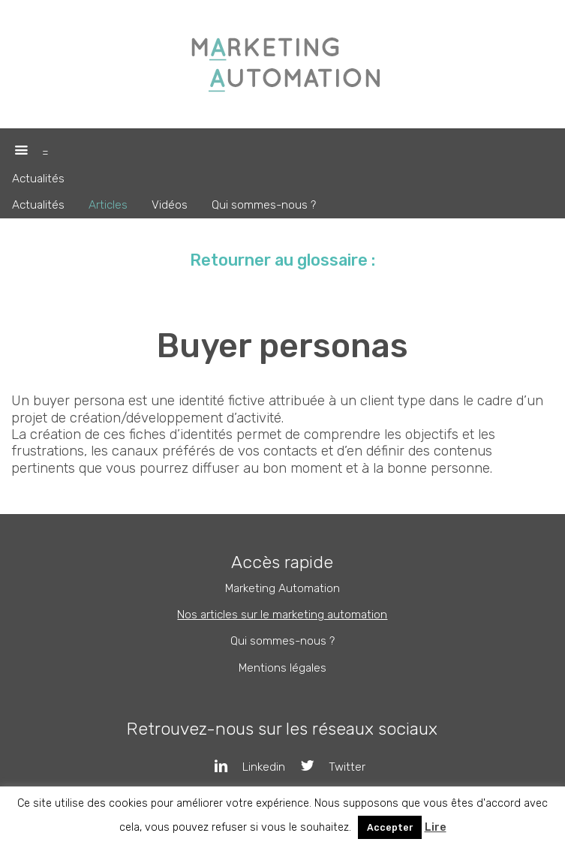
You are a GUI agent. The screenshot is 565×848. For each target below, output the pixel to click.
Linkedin (243, 767)
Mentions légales (282, 668)
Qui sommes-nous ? (264, 205)
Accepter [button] (390, 827)
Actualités (38, 178)
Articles (108, 205)
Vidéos (170, 205)
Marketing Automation (282, 588)
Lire (435, 827)
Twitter (325, 767)
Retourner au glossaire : (282, 260)
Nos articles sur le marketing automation (282, 614)
